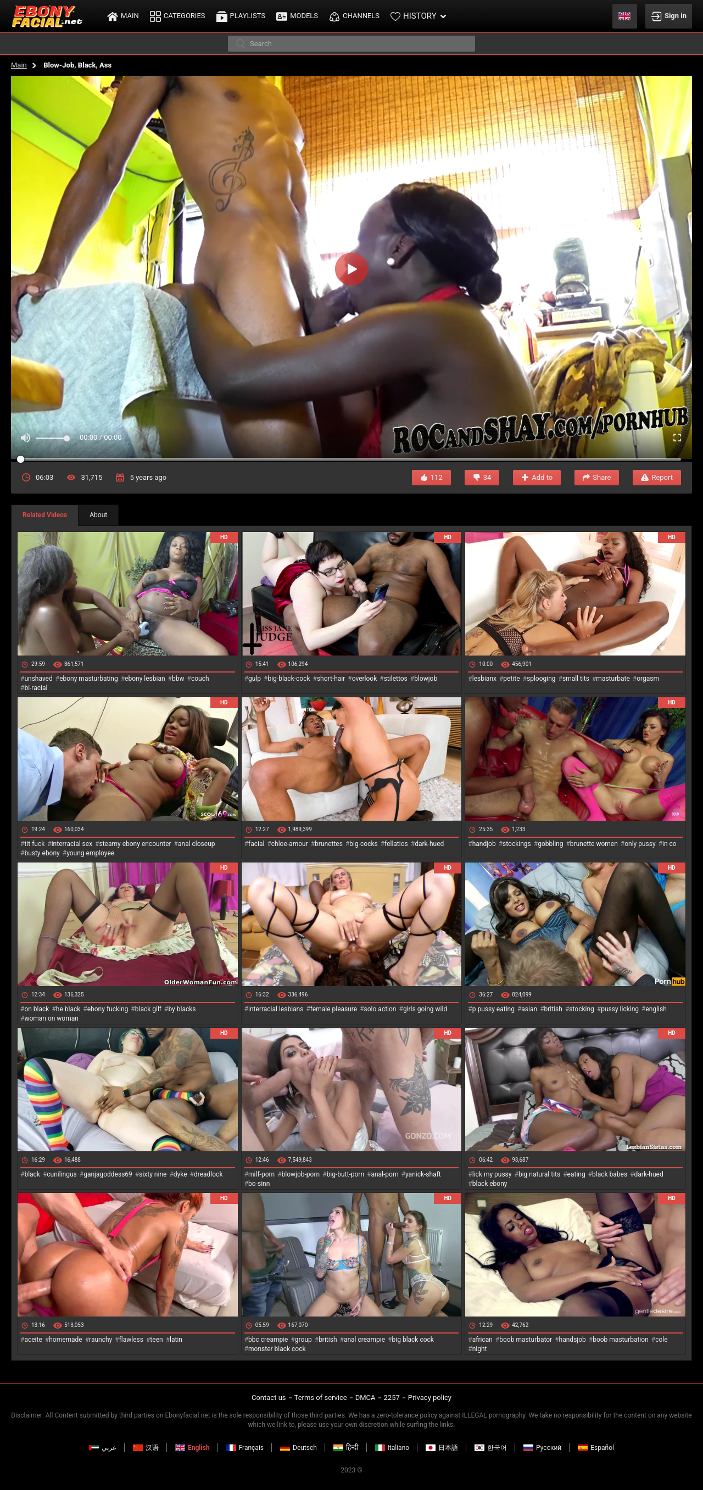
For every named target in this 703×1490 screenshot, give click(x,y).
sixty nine (152, 1174)
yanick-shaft (423, 1174)
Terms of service (320, 1397)
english (655, 1009)
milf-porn (261, 1174)
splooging (541, 678)
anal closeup (196, 844)
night (479, 1349)
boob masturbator (525, 1339)
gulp (254, 678)
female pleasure (333, 1009)
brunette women (594, 844)
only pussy (639, 844)
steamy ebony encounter (135, 844)
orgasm (648, 678)
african (482, 1339)
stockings (517, 844)
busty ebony (41, 853)
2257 (392, 1397)
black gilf (148, 1009)
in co (669, 844)
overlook (364, 678)
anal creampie (364, 1339)
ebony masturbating (88, 678)
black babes (609, 1174)
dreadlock (208, 1174)
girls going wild (425, 1009)
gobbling (550, 844)
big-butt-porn (346, 1174)
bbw (178, 678)
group (303, 1339)
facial (256, 844)
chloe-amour (289, 844)
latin (176, 1339)
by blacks (182, 1009)
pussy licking (620, 1009)
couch (200, 678)
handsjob (572, 1339)
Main (19, 65)
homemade (65, 1339)
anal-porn (384, 1174)
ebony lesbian (145, 678)
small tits (575, 678)
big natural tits (539, 1174)
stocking (581, 1009)
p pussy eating (493, 1009)
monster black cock (277, 1349)
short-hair (331, 678)
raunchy (100, 1339)
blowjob (425, 678)
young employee (90, 853)
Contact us (269, 1397)
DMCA (365, 1397)
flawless (131, 1339)
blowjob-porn (301, 1174)
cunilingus (61, 1174)
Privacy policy (429, 1397)
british (553, 1009)
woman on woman (51, 1018)
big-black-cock (288, 678)
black (32, 1174)
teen (156, 1339)
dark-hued (429, 844)
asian (529, 1009)
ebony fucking (108, 1009)
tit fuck (34, 844)
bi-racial (35, 688)
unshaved (38, 678)
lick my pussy (492, 1174)
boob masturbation (621, 1339)
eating (576, 1174)
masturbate (612, 678)
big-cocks (363, 844)
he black (68, 1009)
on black (36, 1009)
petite (511, 678)
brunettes (329, 844)
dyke (180, 1174)
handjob (484, 844)
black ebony (489, 1183)
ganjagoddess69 (107, 1174)
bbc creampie (268, 1339)
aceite (33, 1339)
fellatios (396, 844)
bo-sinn (259, 1183)
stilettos (396, 678)
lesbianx (484, 678)
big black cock (413, 1339)
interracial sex (72, 844)
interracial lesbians (275, 1009)
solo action (380, 1009)
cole (661, 1339)
